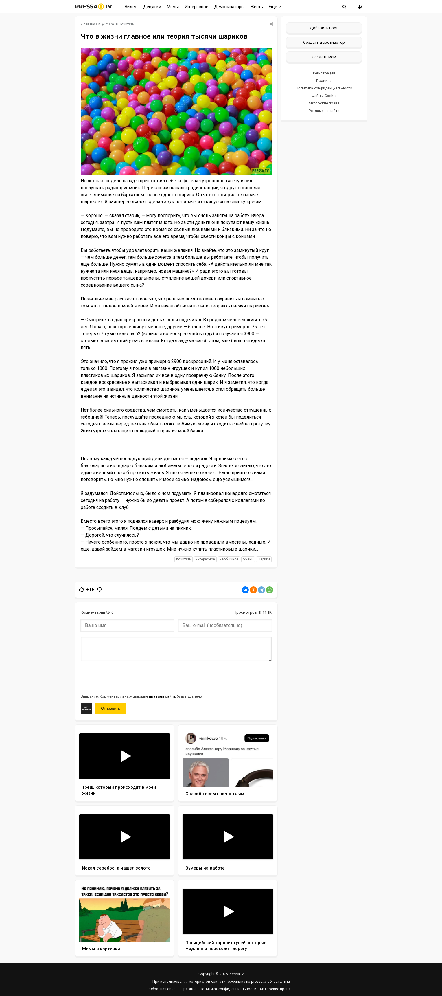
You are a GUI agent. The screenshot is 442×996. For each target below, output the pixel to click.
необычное (229, 559)
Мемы (173, 6)
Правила (324, 80)
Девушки (152, 6)
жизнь (248, 559)
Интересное (196, 6)
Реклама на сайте (324, 111)
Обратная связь (163, 989)
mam (110, 24)
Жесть (256, 6)
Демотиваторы (229, 6)
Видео (131, 6)
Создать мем (324, 56)
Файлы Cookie (324, 95)
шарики (264, 559)
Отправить (110, 708)
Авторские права (324, 103)
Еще (275, 6)
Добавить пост (324, 27)
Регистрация (324, 73)
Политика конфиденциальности (324, 88)
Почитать (126, 24)
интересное (205, 559)
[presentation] (125, 677)
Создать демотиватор (324, 42)
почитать (183, 559)
